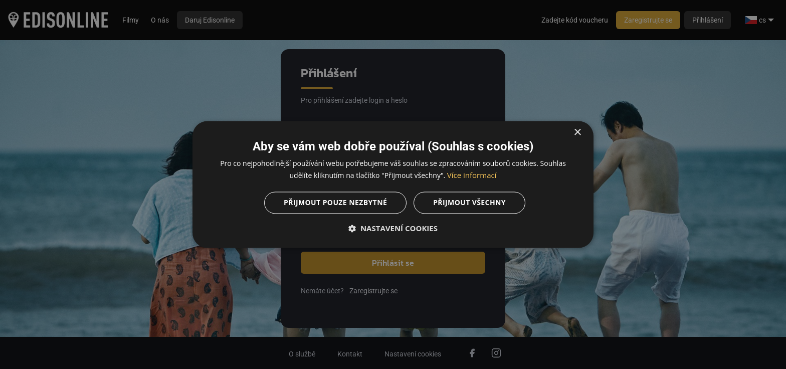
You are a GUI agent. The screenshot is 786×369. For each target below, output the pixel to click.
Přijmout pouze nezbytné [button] (335, 203)
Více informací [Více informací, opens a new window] (472, 175)
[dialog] (393, 184)
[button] (393, 228)
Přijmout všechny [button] (469, 203)
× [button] (577, 132)
